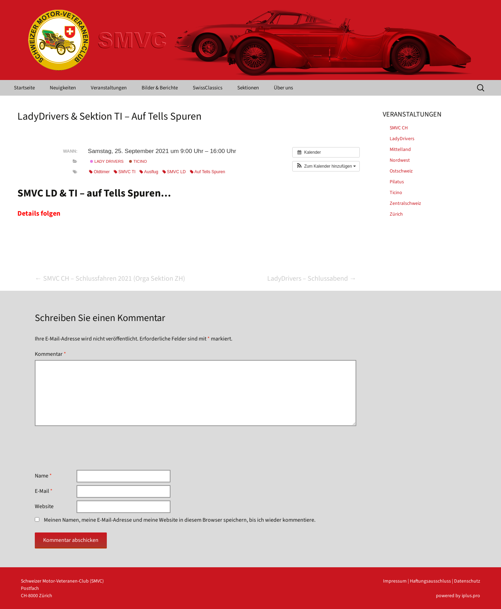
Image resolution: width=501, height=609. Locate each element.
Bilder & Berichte (160, 87)
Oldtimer (99, 171)
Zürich (396, 214)
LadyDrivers (402, 138)
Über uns (283, 87)
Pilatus (397, 181)
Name (43, 476)
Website (44, 506)
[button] (326, 166)
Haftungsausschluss (430, 581)
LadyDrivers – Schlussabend (311, 278)
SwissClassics (207, 87)
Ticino (138, 161)
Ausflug (149, 171)
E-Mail (44, 491)
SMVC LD (174, 171)
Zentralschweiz (405, 203)
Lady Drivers (107, 161)
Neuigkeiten (63, 87)
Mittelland (400, 149)
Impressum (395, 581)
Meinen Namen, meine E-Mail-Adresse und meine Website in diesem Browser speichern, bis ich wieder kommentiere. (180, 520)
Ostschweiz (401, 171)
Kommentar (50, 354)
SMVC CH (399, 128)
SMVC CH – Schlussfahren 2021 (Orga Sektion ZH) (110, 278)
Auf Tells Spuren (207, 171)
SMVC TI (124, 171)
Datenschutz (467, 581)
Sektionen (248, 87)
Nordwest (400, 160)
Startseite (24, 87)
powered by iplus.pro (458, 595)
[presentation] (88, 448)
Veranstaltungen (109, 87)
